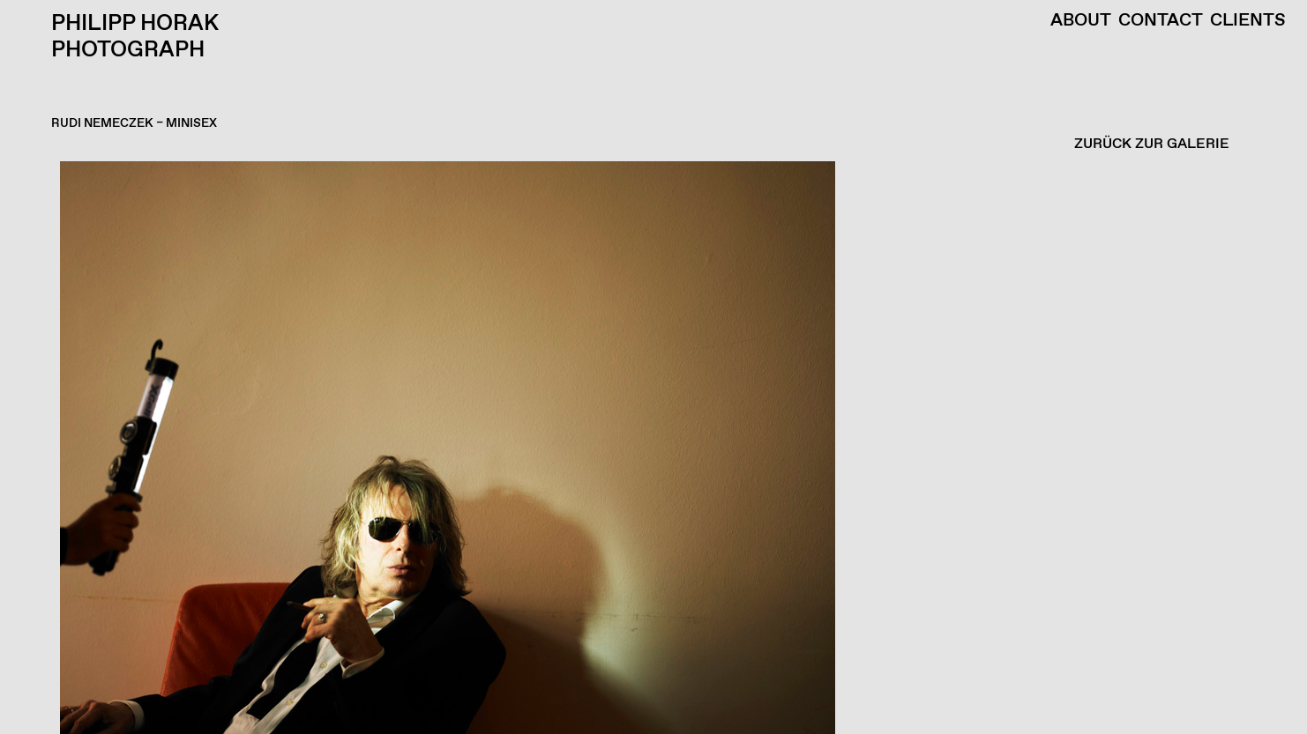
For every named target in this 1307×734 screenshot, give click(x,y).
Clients (1248, 21)
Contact (1160, 21)
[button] (649, 447)
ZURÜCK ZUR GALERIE (1151, 144)
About (1080, 21)
